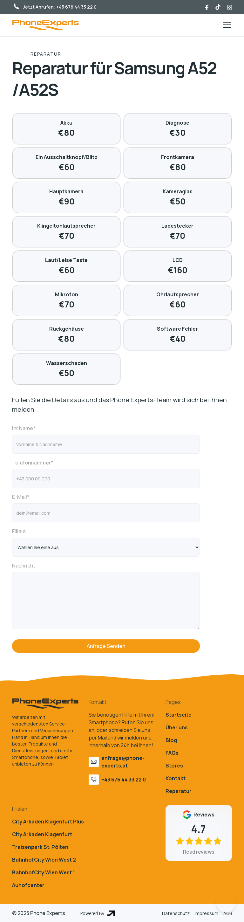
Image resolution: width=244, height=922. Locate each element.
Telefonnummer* (32, 462)
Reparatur (179, 791)
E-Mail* (21, 496)
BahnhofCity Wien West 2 (44, 859)
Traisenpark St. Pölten (40, 846)
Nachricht (23, 565)
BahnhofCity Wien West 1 (43, 872)
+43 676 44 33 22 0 (76, 7)
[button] (225, 24)
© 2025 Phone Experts (38, 913)
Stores (174, 765)
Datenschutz (176, 913)
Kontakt (176, 778)
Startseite (179, 714)
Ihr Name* (24, 428)
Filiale (19, 531)
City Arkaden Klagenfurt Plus (48, 821)
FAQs (172, 752)
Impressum (206, 913)
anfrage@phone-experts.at (123, 761)
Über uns (177, 727)
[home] (45, 25)
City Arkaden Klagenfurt (42, 834)
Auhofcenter (28, 885)
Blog (171, 740)
